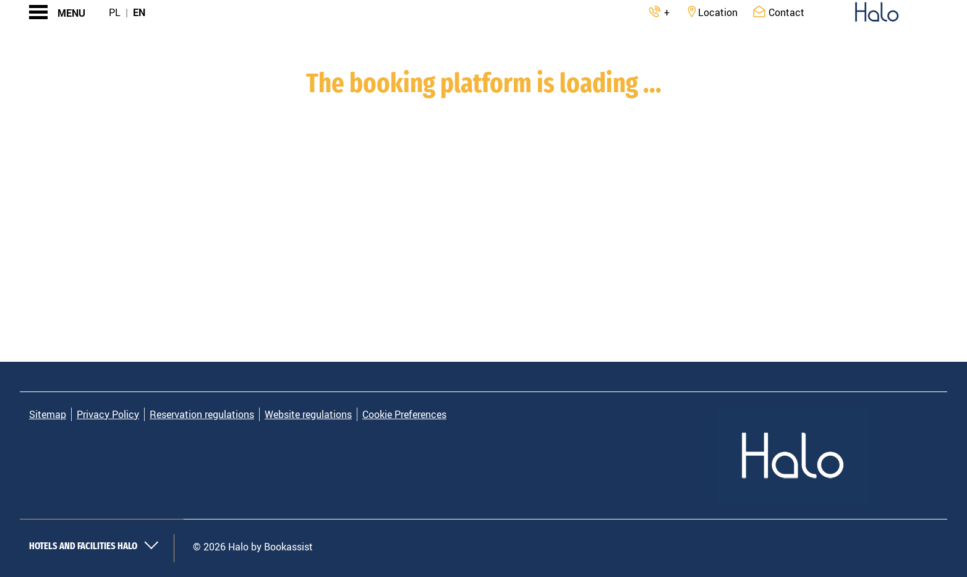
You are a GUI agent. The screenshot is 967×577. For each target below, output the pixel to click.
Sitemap (47, 414)
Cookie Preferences (404, 414)
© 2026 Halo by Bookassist (253, 546)
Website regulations (308, 414)
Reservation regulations (202, 414)
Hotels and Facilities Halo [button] (94, 546)
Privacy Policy (108, 414)
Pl (115, 12)
